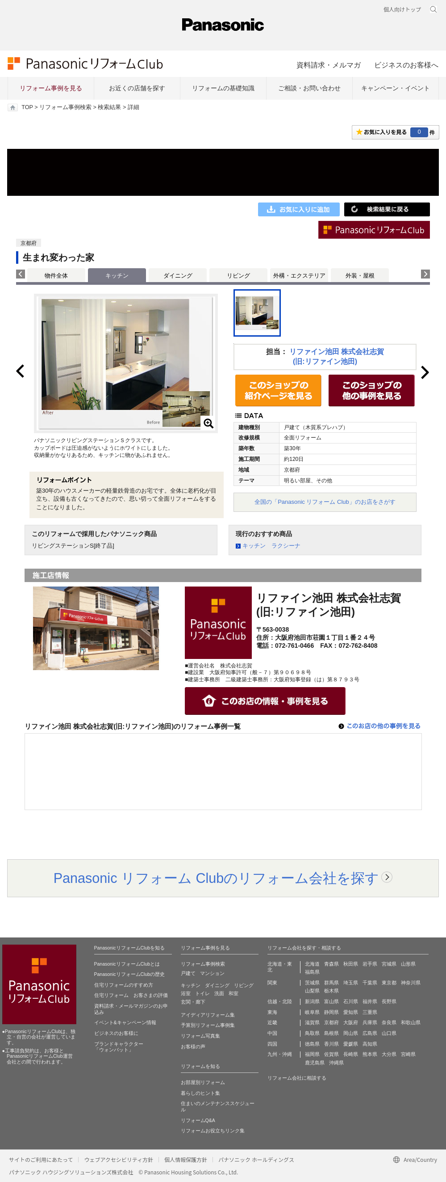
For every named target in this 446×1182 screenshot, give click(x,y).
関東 (272, 982)
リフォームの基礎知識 (223, 88)
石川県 (350, 1001)
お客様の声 (193, 1046)
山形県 (408, 964)
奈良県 (389, 1022)
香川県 (331, 1044)
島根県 (331, 1033)
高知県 (370, 1044)
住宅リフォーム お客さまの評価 (131, 995)
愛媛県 (350, 1044)
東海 (272, 1012)
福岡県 (312, 1054)
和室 (233, 993)
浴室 (186, 993)
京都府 (331, 1022)
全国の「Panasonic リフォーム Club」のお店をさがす (325, 501)
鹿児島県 (315, 1062)
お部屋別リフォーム (203, 1082)
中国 (272, 1033)
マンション (212, 973)
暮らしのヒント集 (200, 1093)
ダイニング (177, 275)
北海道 (312, 964)
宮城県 (389, 964)
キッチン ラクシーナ (271, 545)
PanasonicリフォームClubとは (127, 964)
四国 (272, 1044)
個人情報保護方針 (185, 1159)
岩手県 (370, 964)
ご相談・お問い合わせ (309, 88)
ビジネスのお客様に (116, 1033)
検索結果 (109, 107)
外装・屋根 (360, 275)
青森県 (331, 964)
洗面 (219, 993)
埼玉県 (350, 982)
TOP (27, 107)
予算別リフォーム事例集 (208, 1025)
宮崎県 (408, 1054)
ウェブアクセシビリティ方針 (118, 1159)
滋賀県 (312, 1022)
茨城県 (312, 982)
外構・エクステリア (299, 275)
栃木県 (331, 990)
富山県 (331, 1001)
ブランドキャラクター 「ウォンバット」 (118, 1047)
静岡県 (331, 1012)
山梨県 (312, 990)
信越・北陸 (279, 1001)
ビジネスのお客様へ (406, 65)
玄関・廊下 (193, 1002)
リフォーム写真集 (200, 1035)
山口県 (389, 1033)
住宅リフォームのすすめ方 (123, 985)
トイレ (202, 993)
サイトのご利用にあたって (41, 1159)
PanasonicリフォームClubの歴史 (129, 974)
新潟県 (312, 1001)
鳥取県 (312, 1033)
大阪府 (350, 1022)
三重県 (370, 1012)
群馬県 (331, 982)
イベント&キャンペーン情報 (125, 1022)
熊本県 (370, 1054)
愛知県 (350, 1012)
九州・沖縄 (279, 1054)
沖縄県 (336, 1062)
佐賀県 (331, 1054)
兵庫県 (370, 1022)
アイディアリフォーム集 (208, 1014)
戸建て (188, 973)
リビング (238, 275)
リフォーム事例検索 (65, 107)
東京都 (389, 982)
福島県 (312, 972)
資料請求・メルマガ (328, 65)
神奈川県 (411, 982)
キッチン (190, 985)
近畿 (272, 1022)
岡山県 (350, 1033)
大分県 (389, 1054)
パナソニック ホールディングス (256, 1159)
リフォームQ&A (198, 1120)
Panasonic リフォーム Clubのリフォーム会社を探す (216, 878)
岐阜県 (312, 1012)
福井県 (370, 1001)
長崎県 (350, 1054)
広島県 (370, 1033)
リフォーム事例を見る (51, 88)
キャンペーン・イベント (395, 88)
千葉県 (370, 982)
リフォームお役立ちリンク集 (213, 1130)
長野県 (389, 1001)
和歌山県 (411, 1022)
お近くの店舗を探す (137, 88)
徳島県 (312, 1044)
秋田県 (350, 964)
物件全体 (56, 275)
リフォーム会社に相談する (296, 1078)
